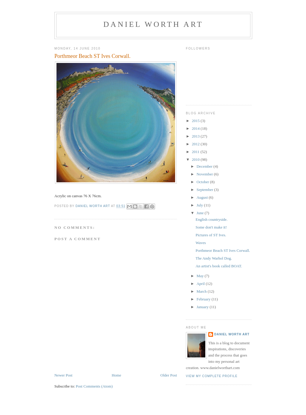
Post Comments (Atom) (94, 386)
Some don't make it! (211, 227)
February (204, 299)
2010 (196, 159)
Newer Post (63, 375)
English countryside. (211, 219)
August (203, 197)
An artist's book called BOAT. (218, 266)
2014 (196, 128)
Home (116, 375)
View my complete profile (212, 376)
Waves (200, 242)
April (201, 283)
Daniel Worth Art (153, 24)
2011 (196, 151)
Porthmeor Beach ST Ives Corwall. (222, 250)
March (202, 291)
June (201, 213)
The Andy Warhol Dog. (213, 258)
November (205, 174)
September (205, 189)
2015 (196, 120)
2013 (196, 136)
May (201, 276)
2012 (196, 144)
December (205, 166)
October (203, 182)
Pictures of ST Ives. (210, 235)
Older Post (168, 375)
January (203, 307)
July (200, 205)
